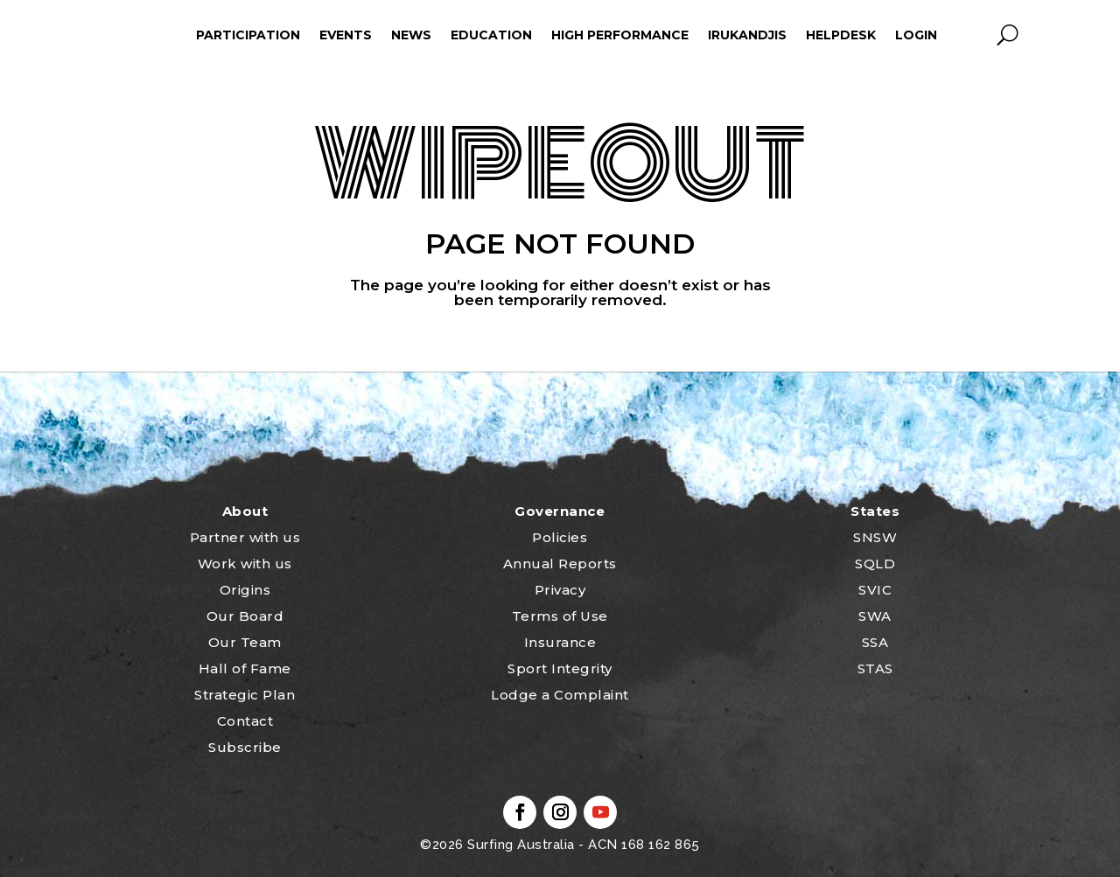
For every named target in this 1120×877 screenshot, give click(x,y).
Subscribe (245, 747)
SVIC (875, 589)
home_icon (109, 35)
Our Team (245, 642)
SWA (875, 616)
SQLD (875, 563)
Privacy (560, 589)
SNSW (875, 537)
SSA (875, 642)
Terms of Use (560, 616)
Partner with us (245, 537)
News (411, 35)
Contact (245, 721)
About (245, 511)
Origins (245, 589)
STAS (875, 668)
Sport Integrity (560, 668)
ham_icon (161, 35)
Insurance (560, 642)
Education (491, 35)
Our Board (245, 616)
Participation (248, 35)
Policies (559, 537)
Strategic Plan (244, 694)
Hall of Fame (245, 668)
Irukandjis (747, 35)
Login (916, 35)
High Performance (620, 35)
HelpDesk (841, 35)
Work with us (245, 563)
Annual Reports (560, 563)
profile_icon (971, 35)
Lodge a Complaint (560, 694)
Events (345, 35)
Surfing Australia (519, 845)
